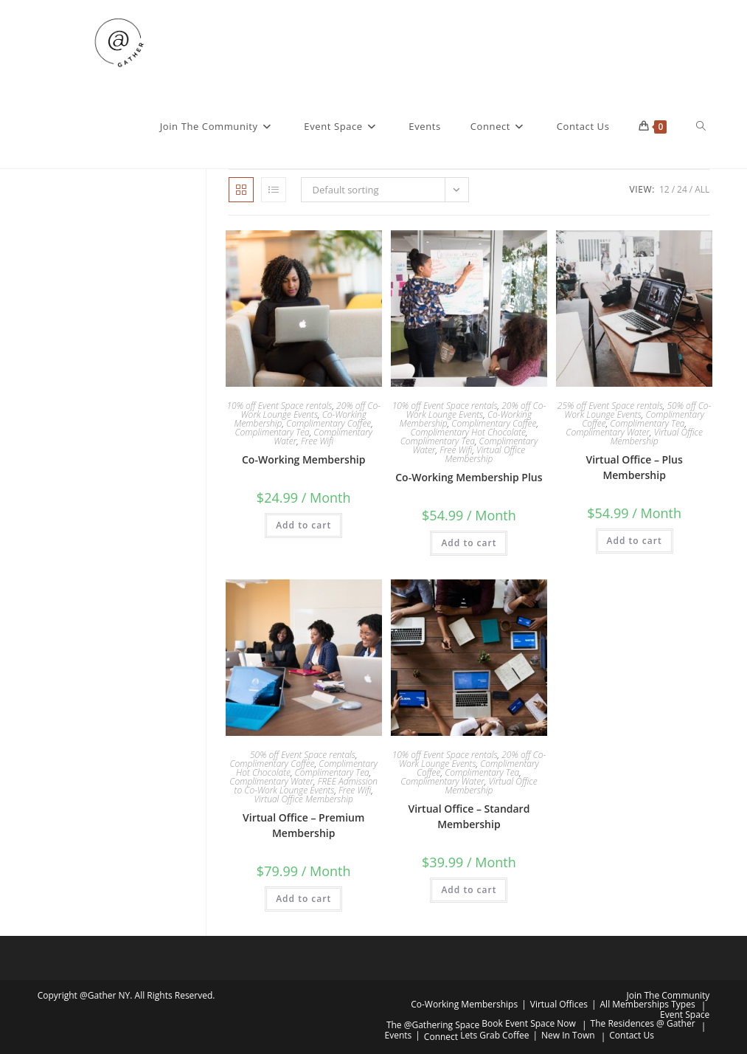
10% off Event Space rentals (279, 405)
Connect (441, 1036)
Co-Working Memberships (464, 1004)
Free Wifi (317, 441)
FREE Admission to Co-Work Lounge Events (306, 785)
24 (682, 189)
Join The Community (668, 995)
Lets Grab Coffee (494, 1035)
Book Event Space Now (529, 1023)
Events (398, 1035)
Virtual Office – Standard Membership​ (468, 816)
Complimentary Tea (272, 432)
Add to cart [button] (303, 525)
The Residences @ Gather (643, 1023)
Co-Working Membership (303, 459)
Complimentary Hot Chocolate (467, 432)
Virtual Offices (559, 1004)
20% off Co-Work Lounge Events (311, 410)
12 (664, 189)
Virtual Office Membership (485, 454)
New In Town (568, 1035)
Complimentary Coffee (328, 423)
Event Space (684, 1014)
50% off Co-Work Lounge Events (637, 410)
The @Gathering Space (432, 1025)
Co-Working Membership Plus (468, 477)
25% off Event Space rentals (610, 405)
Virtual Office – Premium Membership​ (303, 825)
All (702, 189)
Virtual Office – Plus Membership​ (634, 467)
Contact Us (631, 1035)
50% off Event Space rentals (302, 754)
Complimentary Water (608, 432)
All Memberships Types (647, 1004)
